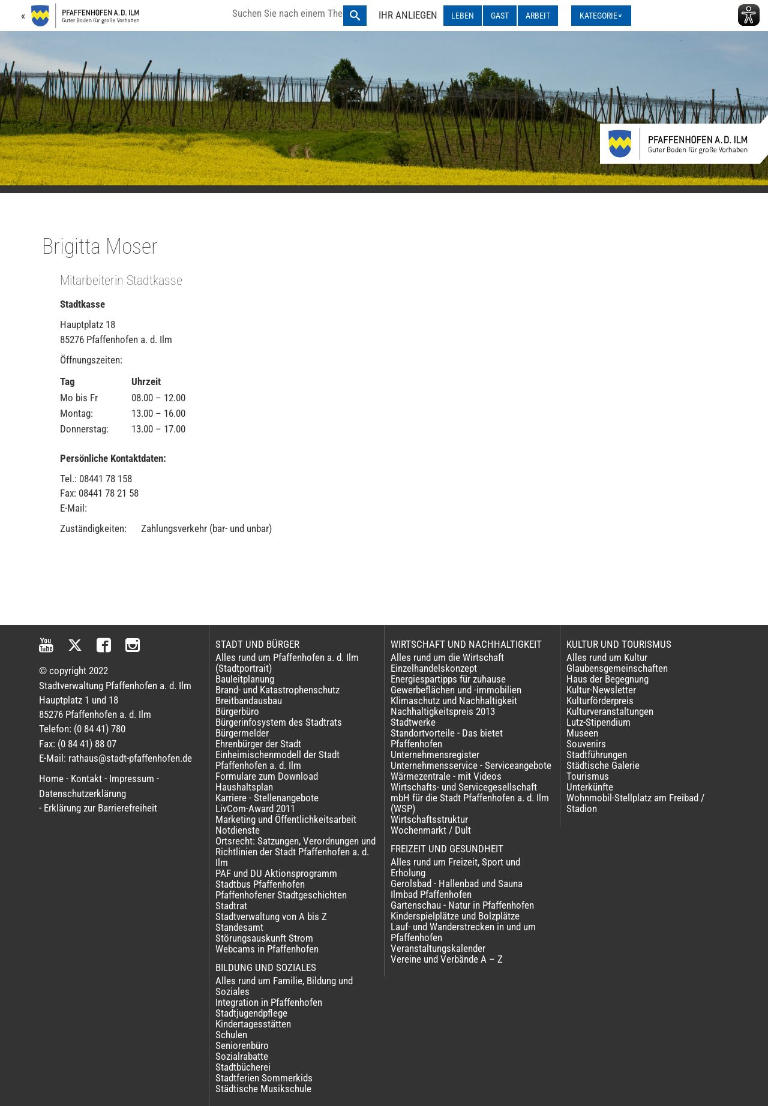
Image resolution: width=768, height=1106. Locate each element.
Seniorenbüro (242, 1045)
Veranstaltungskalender (438, 948)
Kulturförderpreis (600, 700)
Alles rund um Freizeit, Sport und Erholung (455, 867)
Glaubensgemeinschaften (617, 668)
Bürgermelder (242, 733)
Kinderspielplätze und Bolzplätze (455, 915)
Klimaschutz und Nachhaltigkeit (454, 700)
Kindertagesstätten (253, 1023)
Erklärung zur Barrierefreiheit (100, 808)
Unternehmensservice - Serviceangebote (471, 765)
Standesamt (239, 927)
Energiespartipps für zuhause (448, 679)
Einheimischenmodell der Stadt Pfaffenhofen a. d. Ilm (277, 760)
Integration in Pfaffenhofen (268, 1002)
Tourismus (587, 776)
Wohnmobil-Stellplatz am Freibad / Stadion (635, 803)
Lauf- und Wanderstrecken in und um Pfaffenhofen (463, 932)
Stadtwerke (413, 722)
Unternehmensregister (435, 754)
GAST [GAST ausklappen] (500, 15)
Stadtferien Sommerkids (264, 1077)
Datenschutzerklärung (82, 794)
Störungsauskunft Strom (264, 938)
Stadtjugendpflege (251, 1013)
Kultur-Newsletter (601, 689)
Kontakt (86, 779)
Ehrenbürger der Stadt (258, 743)
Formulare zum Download (266, 776)
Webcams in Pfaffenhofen (267, 948)
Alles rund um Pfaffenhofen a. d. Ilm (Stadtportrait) (287, 663)
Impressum (131, 779)
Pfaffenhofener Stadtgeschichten (281, 894)
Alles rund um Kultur (606, 657)
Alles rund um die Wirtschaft (447, 657)
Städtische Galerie (603, 765)
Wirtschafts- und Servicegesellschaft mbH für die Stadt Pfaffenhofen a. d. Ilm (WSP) (470, 798)
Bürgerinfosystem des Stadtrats (278, 722)
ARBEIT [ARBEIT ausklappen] (538, 15)
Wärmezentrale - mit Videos (446, 776)
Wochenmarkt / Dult (431, 830)
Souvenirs (586, 743)
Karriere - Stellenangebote (267, 797)
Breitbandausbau (248, 700)
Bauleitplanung (244, 679)
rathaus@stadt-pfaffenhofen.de (130, 758)
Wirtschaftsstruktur (429, 819)
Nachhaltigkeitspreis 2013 (443, 711)
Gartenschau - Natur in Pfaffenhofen (462, 905)
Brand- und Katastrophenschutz (277, 689)
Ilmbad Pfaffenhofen (431, 894)
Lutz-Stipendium (598, 722)
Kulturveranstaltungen (609, 711)
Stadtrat (231, 905)
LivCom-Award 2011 (255, 808)
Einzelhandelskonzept (434, 668)
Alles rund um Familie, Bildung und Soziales (284, 986)
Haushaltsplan (244, 787)
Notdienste (237, 830)
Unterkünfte (589, 787)
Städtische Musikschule (263, 1088)
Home (51, 779)
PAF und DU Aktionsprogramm (276, 873)
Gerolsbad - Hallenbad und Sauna (457, 883)
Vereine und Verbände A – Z (447, 959)
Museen (582, 733)
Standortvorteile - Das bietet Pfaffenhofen (447, 738)
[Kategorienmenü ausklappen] (601, 15)
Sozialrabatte (241, 1056)
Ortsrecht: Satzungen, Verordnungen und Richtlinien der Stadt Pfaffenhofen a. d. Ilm (295, 851)
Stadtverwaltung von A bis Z (271, 916)
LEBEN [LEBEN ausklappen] (462, 15)
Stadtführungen (596, 754)
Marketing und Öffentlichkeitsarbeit (285, 819)
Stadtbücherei (243, 1067)
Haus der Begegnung (607, 679)
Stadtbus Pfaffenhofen (260, 884)
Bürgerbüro (237, 711)
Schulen (231, 1034)
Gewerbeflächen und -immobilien (456, 689)
